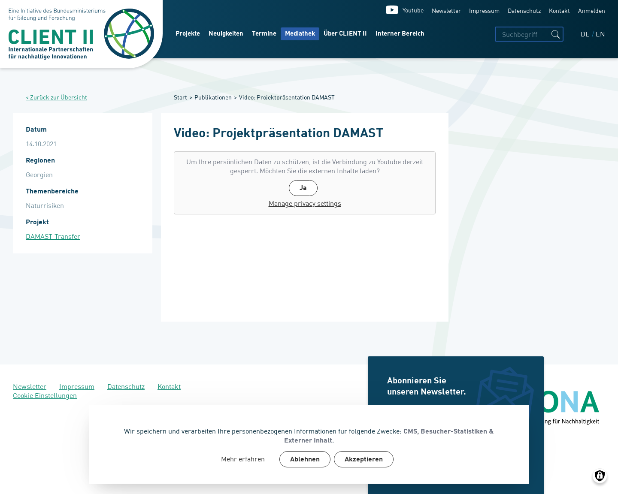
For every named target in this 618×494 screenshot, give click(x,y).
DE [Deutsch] (586, 33)
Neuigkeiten (226, 34)
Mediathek (300, 34)
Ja (303, 188)
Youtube (413, 10)
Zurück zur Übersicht (58, 97)
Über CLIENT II (345, 34)
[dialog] (309, 444)
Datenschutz (524, 10)
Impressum (484, 10)
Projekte (188, 34)
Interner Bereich (400, 34)
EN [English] (600, 33)
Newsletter (446, 10)
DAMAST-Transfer (53, 236)
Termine (264, 34)
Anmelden (591, 10)
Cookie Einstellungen (45, 395)
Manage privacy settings (305, 203)
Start (180, 97)
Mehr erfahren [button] (243, 458)
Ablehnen (305, 459)
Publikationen (213, 97)
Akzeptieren (364, 459)
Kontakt (559, 10)
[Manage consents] (599, 475)
